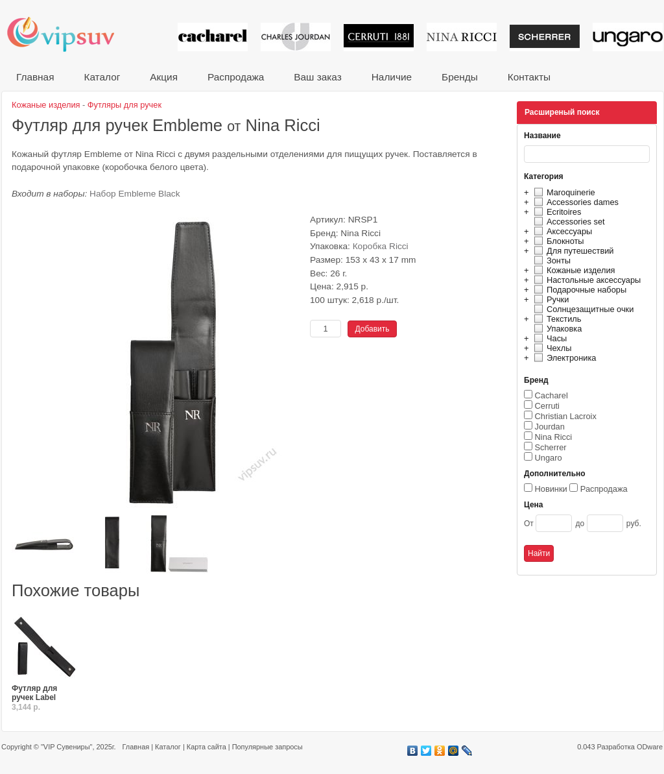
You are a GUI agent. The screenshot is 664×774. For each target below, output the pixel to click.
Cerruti (547, 406)
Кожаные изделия (572, 270)
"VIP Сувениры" (66, 747)
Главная (35, 76)
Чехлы (550, 348)
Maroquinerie (562, 192)
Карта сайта (206, 747)
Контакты (529, 76)
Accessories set (567, 221)
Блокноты (557, 241)
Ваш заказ (317, 76)
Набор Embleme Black (134, 194)
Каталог (102, 76)
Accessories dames (574, 202)
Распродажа (236, 76)
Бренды (460, 76)
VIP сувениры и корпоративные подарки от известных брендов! (69, 34)
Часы (548, 338)
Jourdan (550, 426)
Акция (164, 76)
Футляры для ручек (124, 105)
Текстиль (556, 319)
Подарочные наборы (578, 290)
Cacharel (551, 395)
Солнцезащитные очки (582, 309)
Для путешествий (572, 251)
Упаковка (556, 328)
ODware (650, 747)
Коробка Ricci (381, 246)
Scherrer (551, 447)
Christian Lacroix (566, 416)
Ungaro (548, 458)
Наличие (392, 76)
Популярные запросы (267, 747)
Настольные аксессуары (585, 280)
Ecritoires (555, 212)
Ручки (549, 299)
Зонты (550, 260)
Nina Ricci (554, 437)
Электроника (563, 358)
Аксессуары (561, 231)
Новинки (551, 489)
